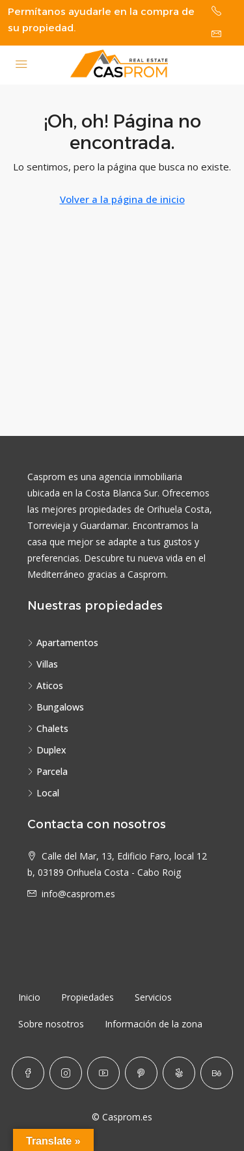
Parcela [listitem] (47, 771)
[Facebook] (28, 1073)
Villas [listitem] (42, 664)
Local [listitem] (43, 793)
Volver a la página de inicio (122, 199)
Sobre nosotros (51, 1024)
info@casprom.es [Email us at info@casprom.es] (78, 893)
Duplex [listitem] (46, 750)
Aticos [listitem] (45, 685)
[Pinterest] (141, 1073)
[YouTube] (103, 1073)
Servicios (153, 997)
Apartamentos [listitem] (62, 642)
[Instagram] (65, 1073)
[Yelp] (179, 1073)
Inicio (29, 997)
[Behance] (216, 1073)
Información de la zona (153, 1024)
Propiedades (87, 997)
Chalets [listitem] (47, 728)
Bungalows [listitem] (55, 707)
